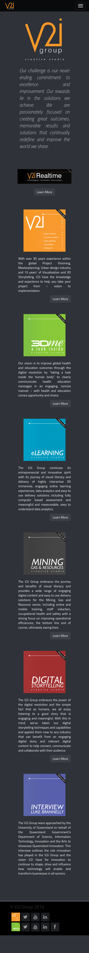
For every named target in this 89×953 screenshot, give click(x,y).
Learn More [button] (44, 191)
